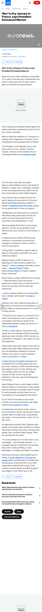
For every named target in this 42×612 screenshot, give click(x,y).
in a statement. (12, 326)
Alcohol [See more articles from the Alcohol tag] (8, 511)
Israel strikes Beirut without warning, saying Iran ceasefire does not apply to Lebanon (18, 503)
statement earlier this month (21, 206)
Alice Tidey (7, 54)
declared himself (16, 268)
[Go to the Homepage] (8, 2)
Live (36, 3)
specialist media (29, 154)
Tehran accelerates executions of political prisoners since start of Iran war (17, 495)
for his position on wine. (18, 405)
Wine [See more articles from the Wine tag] (19, 511)
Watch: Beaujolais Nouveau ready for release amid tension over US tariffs (18, 488)
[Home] (2, 8)
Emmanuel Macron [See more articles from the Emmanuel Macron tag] (12, 517)
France (25, 8)
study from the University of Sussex (18, 361)
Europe (8, 8)
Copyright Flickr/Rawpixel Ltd (9, 49)
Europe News (16, 8)
